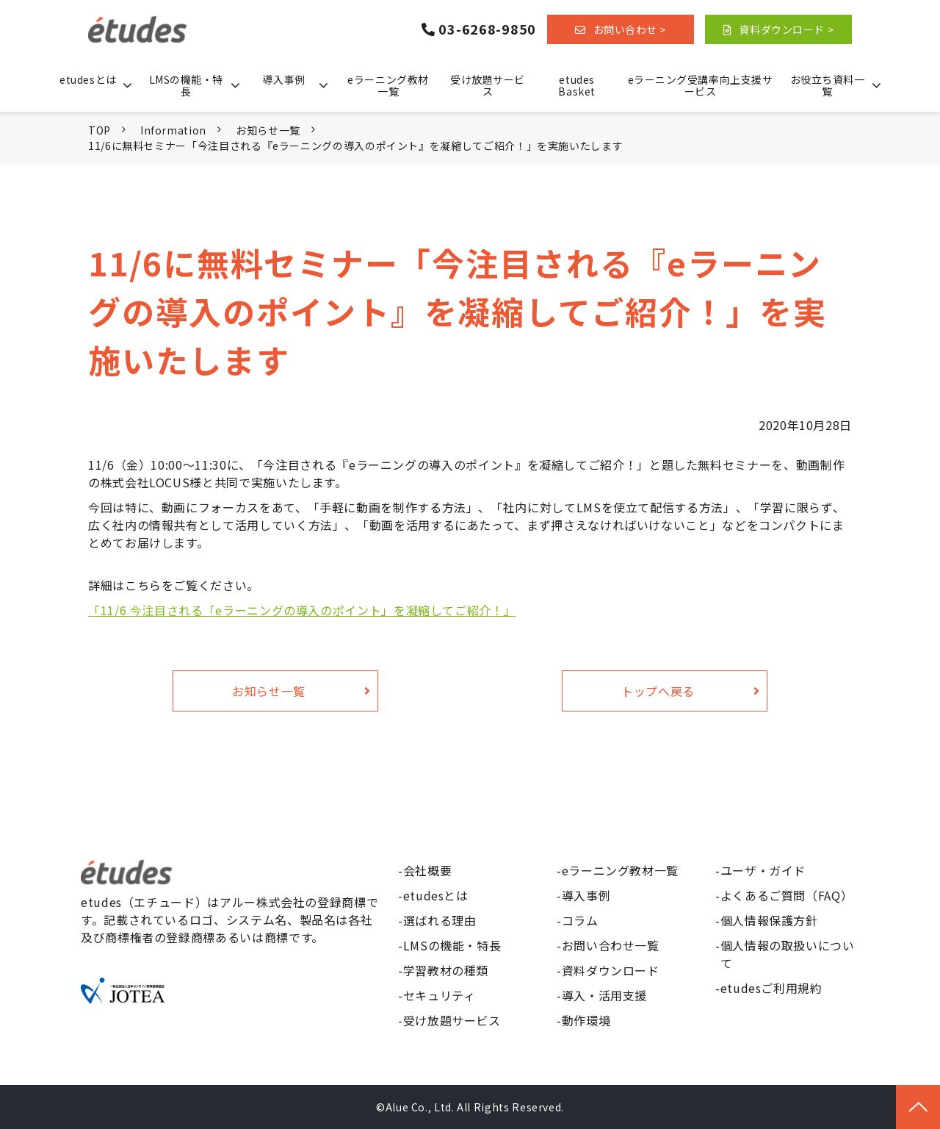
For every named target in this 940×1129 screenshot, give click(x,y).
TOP (99, 130)
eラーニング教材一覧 (387, 85)
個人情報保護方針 (769, 920)
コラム (580, 920)
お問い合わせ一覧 (610, 945)
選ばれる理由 (440, 920)
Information (173, 130)
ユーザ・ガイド (763, 870)
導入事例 (283, 79)
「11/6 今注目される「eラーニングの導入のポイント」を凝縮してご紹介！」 (302, 610)
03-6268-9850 (487, 29)
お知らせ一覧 (268, 130)
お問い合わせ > (629, 29)
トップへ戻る (658, 691)
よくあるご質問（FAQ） (786, 895)
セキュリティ (439, 995)
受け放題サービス (487, 85)
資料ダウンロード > (786, 29)
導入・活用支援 (604, 995)
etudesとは (87, 79)
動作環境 (586, 1020)
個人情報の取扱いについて (787, 954)
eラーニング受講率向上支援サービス (700, 85)
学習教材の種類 (445, 970)
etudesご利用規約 (771, 988)
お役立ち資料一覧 (827, 85)
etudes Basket (576, 85)
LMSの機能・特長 (186, 85)
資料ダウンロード (610, 970)
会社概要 (427, 870)
